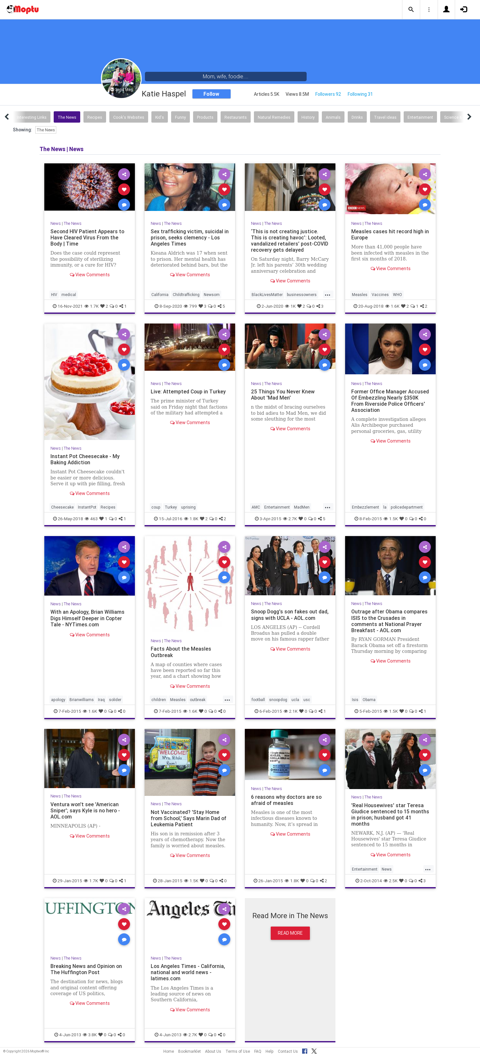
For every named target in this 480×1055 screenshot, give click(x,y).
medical (68, 294)
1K (290, 306)
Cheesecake (62, 507)
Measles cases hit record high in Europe (390, 234)
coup (155, 507)
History (308, 117)
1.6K (392, 306)
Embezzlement (365, 507)
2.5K (391, 881)
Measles (359, 294)
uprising (188, 507)
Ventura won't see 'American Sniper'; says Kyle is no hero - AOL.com (85, 810)
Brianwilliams (82, 699)
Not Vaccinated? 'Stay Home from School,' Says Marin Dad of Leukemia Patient (189, 818)
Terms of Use (237, 1051)
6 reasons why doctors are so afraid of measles (287, 800)
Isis (355, 699)
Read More (290, 933)
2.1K (291, 711)
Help (270, 1051)
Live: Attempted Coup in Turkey (188, 391)
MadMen (302, 507)
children (158, 699)
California (160, 294)
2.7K (290, 519)
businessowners (302, 294)
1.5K (391, 519)
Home (168, 1051)
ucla (295, 699)
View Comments (90, 275)
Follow (211, 94)
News (55, 223)
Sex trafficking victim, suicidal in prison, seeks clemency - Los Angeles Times (190, 237)
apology (58, 699)
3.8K (90, 1035)
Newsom (212, 294)
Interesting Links (32, 117)
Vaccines (380, 294)
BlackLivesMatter (267, 294)
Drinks (357, 117)
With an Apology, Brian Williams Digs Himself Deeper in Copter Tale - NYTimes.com (87, 618)
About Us (213, 1051)
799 (190, 306)
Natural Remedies (274, 117)
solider (115, 699)
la (385, 507)
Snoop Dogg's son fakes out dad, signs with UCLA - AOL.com (289, 614)
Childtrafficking (186, 294)
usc (306, 699)
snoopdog (278, 699)
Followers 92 (328, 94)
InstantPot (87, 507)
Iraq (101, 699)
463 (91, 519)
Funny (180, 117)
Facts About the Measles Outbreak (181, 651)
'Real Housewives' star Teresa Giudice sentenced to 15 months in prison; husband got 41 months (388, 814)
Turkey (171, 507)
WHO (397, 294)
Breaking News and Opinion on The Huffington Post (86, 969)
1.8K (191, 519)
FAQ (257, 1051)
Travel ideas (385, 117)
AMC (256, 507)
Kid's (159, 117)
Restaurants (235, 117)
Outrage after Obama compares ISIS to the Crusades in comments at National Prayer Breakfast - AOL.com (389, 620)
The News (67, 117)
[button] (411, 9)
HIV (54, 294)
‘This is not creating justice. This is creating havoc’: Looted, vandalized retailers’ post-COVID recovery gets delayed (290, 240)
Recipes (94, 117)
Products (205, 117)
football (258, 699)
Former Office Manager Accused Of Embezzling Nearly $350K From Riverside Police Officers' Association (390, 400)
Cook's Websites (128, 117)
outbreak (197, 699)
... (328, 294)
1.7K (91, 306)
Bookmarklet (189, 1051)
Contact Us (288, 1051)
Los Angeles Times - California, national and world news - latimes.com (188, 972)
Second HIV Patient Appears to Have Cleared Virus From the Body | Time (87, 237)
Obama (369, 699)
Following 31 (360, 94)
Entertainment (420, 117)
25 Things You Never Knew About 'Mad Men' (283, 394)
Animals (333, 117)
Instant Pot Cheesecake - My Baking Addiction (85, 459)
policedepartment (407, 507)
